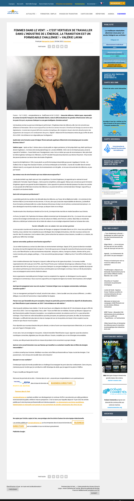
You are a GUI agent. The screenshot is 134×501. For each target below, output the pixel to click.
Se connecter (91, 4)
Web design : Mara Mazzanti (15, 498)
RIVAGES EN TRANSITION (68, 11)
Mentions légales (65, 498)
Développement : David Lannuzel (34, 498)
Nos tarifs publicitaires (52, 498)
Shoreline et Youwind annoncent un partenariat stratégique (112, 280)
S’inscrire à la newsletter (64, 4)
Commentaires (80, 4)
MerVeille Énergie (31, 4)
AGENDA (111, 11)
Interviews (67, 38)
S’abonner (121, 11)
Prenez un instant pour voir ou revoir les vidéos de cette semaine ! (114, 259)
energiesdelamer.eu (19, 394)
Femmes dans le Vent (22, 388)
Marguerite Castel (48, 38)
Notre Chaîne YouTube (46, 4)
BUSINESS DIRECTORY (62, 380)
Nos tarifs (20, 4)
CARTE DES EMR (87, 11)
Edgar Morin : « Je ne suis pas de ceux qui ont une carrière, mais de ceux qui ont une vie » (114, 243)
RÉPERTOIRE (100, 11)
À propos (12, 4)
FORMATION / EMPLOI (48, 11)
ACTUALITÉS (30, 11)
